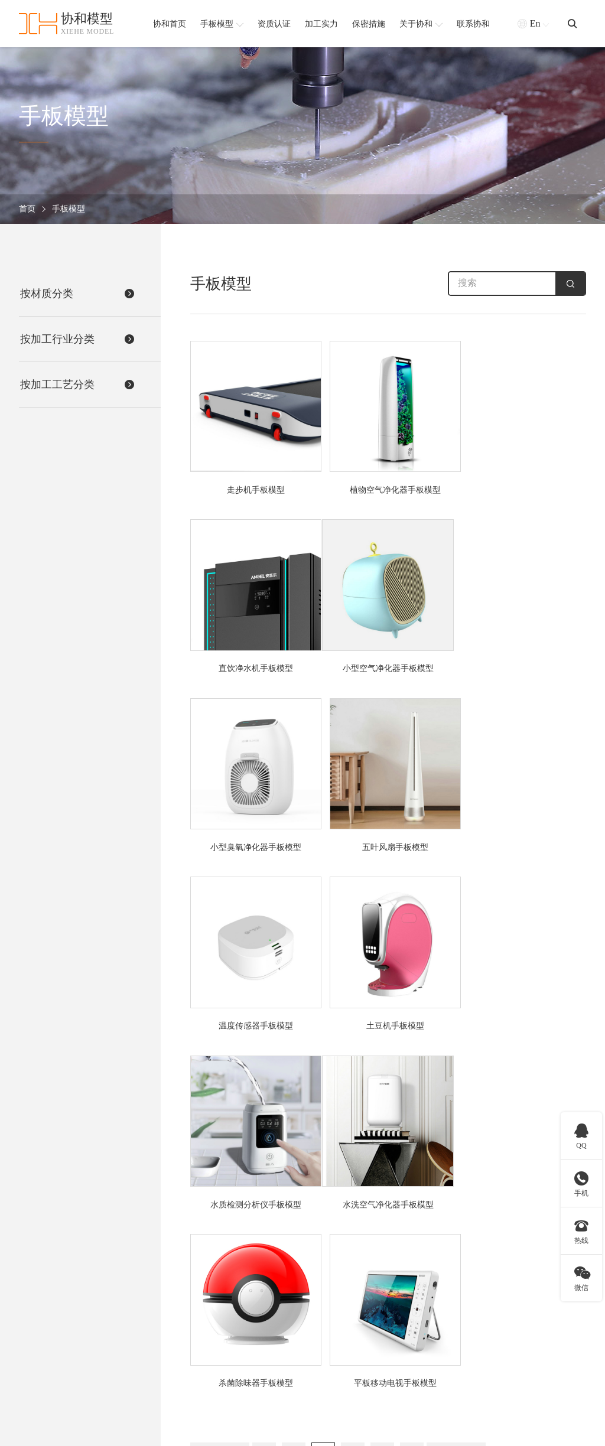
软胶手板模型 (315, 1337)
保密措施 (521, 1321)
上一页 (220, 1078)
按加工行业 (221, 1245)
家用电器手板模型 (227, 1321)
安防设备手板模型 (227, 1273)
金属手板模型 (315, 1305)
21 (353, 1078)
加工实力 (521, 1305)
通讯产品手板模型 (227, 1337)
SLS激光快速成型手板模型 (426, 1337)
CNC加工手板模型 (411, 1289)
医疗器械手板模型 (227, 1289)
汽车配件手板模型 (227, 1353)
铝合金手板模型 (319, 1321)
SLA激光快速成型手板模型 (427, 1321)
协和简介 (526, 1245)
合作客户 (521, 1337)
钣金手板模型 (402, 1353)
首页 (27, 209)
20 (323, 1078)
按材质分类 (316, 1245)
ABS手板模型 (314, 1273)
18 (264, 1078)
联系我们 (521, 1368)
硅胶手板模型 (315, 1289)
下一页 (456, 1078)
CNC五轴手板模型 (411, 1305)
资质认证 (521, 1289)
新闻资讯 (521, 1353)
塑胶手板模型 (315, 1353)
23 (412, 1078)
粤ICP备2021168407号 (547, 1431)
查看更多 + (214, 1368)
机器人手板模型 (223, 1305)
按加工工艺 (404, 1245)
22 (382, 1078)
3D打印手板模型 (407, 1273)
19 (294, 1078)
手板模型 (68, 209)
